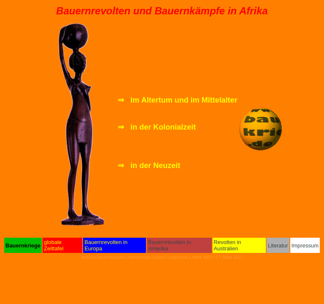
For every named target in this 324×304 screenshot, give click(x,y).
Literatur (278, 245)
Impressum (305, 245)
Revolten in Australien (227, 245)
